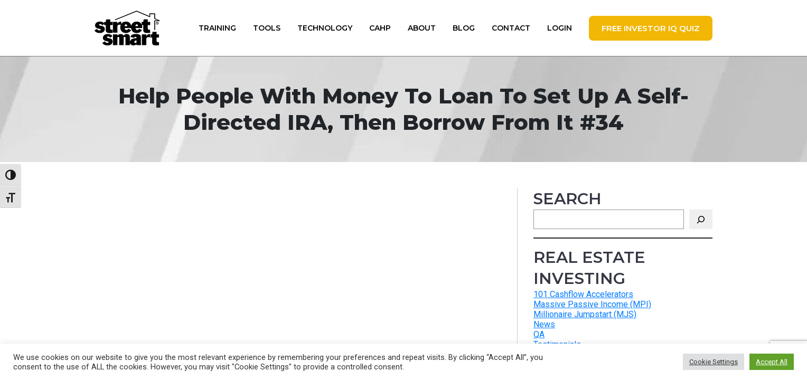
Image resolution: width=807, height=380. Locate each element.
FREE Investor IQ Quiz (651, 28)
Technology (324, 28)
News (544, 324)
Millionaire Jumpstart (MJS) (584, 314)
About (422, 28)
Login (559, 28)
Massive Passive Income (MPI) (592, 304)
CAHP (380, 28)
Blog (464, 28)
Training (217, 28)
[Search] (700, 219)
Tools (266, 28)
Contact (511, 28)
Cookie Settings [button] (713, 362)
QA (539, 334)
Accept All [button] (771, 362)
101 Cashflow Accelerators (583, 294)
